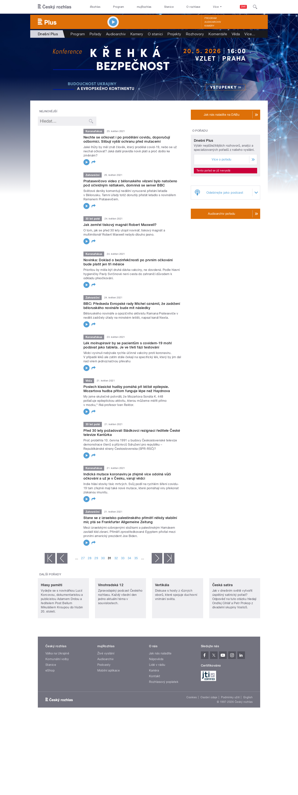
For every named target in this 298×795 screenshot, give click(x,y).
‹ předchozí (62, 558)
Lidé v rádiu (157, 690)
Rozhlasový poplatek (163, 707)
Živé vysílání (105, 678)
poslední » (169, 558)
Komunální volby (57, 684)
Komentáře (217, 34)
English (248, 722)
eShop (50, 695)
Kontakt (154, 701)
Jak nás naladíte (160, 678)
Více (249, 34)
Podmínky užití (230, 722)
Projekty (174, 34)
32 (116, 558)
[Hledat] (255, 7)
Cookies (191, 722)
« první (50, 558)
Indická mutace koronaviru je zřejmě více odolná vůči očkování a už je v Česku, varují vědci (127, 476)
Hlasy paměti (51, 610)
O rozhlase (193, 6)
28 (89, 558)
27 (83, 558)
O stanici (155, 34)
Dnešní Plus (203, 176)
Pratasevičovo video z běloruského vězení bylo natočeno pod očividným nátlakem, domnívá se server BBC (130, 183)
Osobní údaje (209, 722)
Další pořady (50, 574)
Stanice (169, 6)
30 (103, 558)
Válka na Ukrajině (57, 678)
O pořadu (200, 130)
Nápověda (156, 684)
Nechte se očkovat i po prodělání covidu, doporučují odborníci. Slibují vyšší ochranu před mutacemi (126, 139)
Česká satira (222, 610)
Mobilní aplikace (108, 695)
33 (123, 558)
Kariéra (154, 695)
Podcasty (104, 690)
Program (118, 6)
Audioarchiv (212, 22)
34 (129, 558)
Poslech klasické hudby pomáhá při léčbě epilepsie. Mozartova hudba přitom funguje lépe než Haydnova (126, 389)
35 (136, 558)
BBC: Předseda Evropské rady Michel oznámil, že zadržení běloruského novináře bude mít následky (131, 306)
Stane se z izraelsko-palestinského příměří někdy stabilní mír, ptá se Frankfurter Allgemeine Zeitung (130, 520)
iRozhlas (95, 6)
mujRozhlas (144, 6)
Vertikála (162, 610)
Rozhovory (195, 34)
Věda (236, 34)
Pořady (95, 34)
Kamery (209, 25)
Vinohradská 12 (111, 610)
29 (96, 558)
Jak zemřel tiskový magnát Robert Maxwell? (120, 225)
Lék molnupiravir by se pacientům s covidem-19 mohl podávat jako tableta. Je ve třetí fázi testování (127, 345)
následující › (157, 558)
